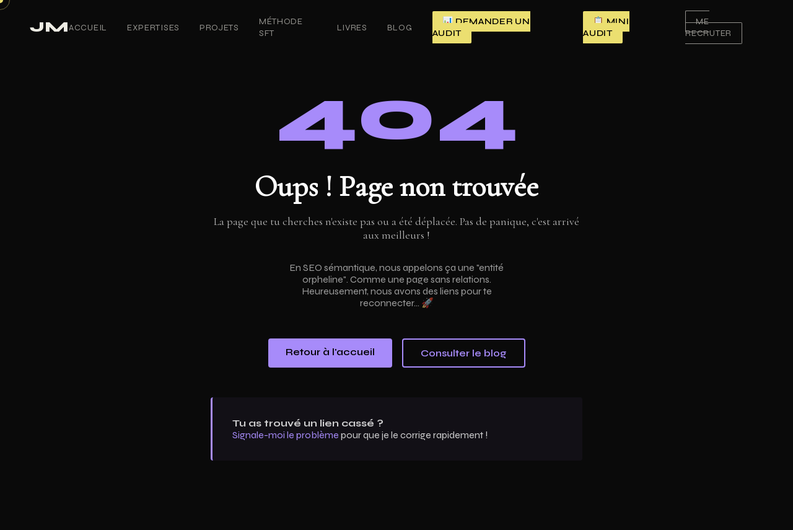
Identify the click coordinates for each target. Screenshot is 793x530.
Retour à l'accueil (330, 352)
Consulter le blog (464, 353)
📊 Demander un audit (481, 27)
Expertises (153, 27)
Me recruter (708, 27)
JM (49, 27)
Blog (400, 27)
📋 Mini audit (606, 27)
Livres (352, 27)
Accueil (88, 27)
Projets (219, 27)
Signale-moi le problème (285, 435)
